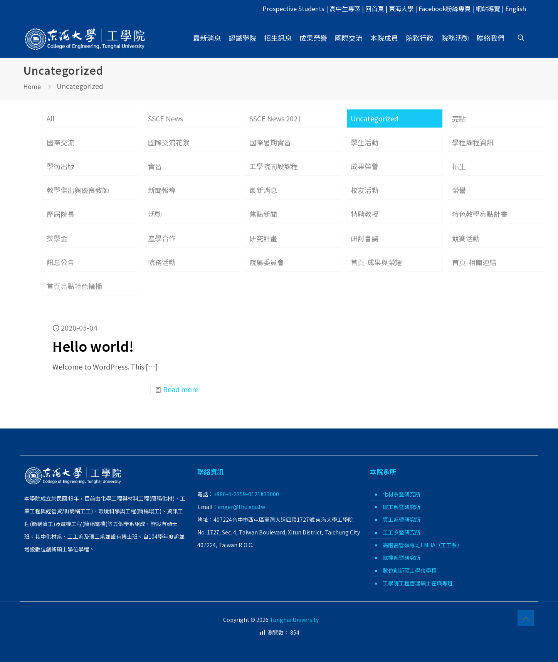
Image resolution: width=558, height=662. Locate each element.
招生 (459, 166)
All (50, 118)
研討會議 (364, 238)
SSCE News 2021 (275, 118)
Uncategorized (374, 118)
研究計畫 (263, 238)
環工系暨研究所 (401, 507)
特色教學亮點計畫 (480, 214)
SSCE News (165, 118)
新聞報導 (162, 190)
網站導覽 (488, 8)
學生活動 (364, 142)
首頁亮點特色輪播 (74, 286)
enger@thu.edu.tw (241, 507)
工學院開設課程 (273, 166)
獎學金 (57, 238)
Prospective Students (293, 8)
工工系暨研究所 (401, 532)
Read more (180, 389)
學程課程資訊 (473, 142)
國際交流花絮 (169, 142)
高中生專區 (344, 8)
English (515, 8)
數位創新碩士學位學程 (410, 570)
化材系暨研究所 (401, 494)
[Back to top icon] (526, 618)
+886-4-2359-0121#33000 (246, 494)
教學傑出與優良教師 (78, 190)
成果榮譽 (364, 166)
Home (32, 86)
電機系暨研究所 (401, 557)
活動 (155, 214)
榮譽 (459, 190)
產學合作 (162, 238)
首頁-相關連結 (474, 262)
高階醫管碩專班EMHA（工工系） (422, 545)
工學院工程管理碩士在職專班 (418, 583)
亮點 (459, 118)
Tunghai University (294, 619)
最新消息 (263, 190)
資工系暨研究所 (401, 519)
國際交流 (60, 142)
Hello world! (93, 346)
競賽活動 (466, 238)
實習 (155, 166)
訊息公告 (60, 262)
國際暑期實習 (270, 142)
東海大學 (401, 8)
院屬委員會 (266, 262)
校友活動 (364, 190)
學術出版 (60, 166)
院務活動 (162, 262)
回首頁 (374, 8)
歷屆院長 (60, 214)
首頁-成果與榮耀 (376, 262)
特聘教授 (364, 214)
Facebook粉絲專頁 (444, 8)
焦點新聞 (263, 214)
